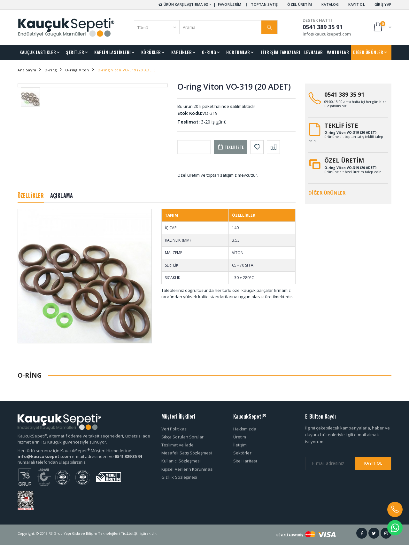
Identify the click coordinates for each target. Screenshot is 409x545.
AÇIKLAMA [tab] (61, 195)
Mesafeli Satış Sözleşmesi (186, 453)
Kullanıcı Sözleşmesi (181, 461)
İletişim (240, 445)
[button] (382, 27)
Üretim (239, 437)
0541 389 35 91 (344, 94)
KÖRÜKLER (151, 52)
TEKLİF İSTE (341, 125)
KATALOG (330, 4)
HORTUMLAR (238, 52)
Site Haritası (245, 461)
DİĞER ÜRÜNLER (368, 52)
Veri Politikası (174, 429)
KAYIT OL (356, 4)
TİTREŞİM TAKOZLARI (280, 52)
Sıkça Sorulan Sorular (182, 437)
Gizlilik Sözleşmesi (179, 477)
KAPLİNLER (181, 52)
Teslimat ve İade (177, 445)
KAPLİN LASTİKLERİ (112, 52)
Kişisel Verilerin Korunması (187, 469)
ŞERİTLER (75, 52)
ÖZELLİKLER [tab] (31, 195)
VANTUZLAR (338, 52)
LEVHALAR (313, 52)
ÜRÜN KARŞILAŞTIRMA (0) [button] (183, 4)
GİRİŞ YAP (382, 4)
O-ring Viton (77, 70)
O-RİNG (209, 52)
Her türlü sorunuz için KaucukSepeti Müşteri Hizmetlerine (74, 450)
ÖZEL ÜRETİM (299, 4)
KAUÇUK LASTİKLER (37, 52)
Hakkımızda (244, 429)
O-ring (50, 70)
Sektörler (242, 453)
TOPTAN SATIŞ (264, 4)
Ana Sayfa (27, 70)
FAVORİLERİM (230, 4)
